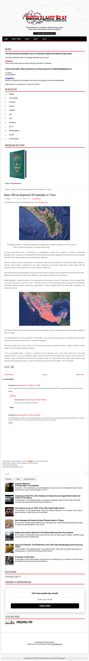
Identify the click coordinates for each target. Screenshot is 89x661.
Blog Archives (30, 479)
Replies (13, 396)
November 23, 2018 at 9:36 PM (35, 400)
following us (57, 644)
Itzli (10, 114)
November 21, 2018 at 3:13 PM (29, 385)
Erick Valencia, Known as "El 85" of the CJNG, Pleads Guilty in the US (40, 508)
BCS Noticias (43, 202)
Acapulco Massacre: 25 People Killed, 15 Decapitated (27, 485)
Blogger (62, 658)
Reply (10, 391)
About (36, 39)
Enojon (11, 106)
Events (27, 39)
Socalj (11, 135)
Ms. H (11, 126)
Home (6, 39)
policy (11, 84)
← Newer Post (8, 375)
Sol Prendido (14, 139)
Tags (18, 479)
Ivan (10, 118)
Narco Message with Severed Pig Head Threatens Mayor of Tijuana (39, 520)
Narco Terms (16, 39)
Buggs (11, 94)
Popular (8, 479)
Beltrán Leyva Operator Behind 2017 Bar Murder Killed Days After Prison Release (44, 533)
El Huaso (12, 102)
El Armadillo (13, 98)
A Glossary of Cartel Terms (24, 557)
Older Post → (81, 375)
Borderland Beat (43, 658)
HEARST (12, 110)
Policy (44, 39)
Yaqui (8, 199)
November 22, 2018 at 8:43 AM (29, 415)
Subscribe (44, 606)
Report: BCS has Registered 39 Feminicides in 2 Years (30, 194)
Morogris (12, 122)
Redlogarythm (14, 131)
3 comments (36, 199)
